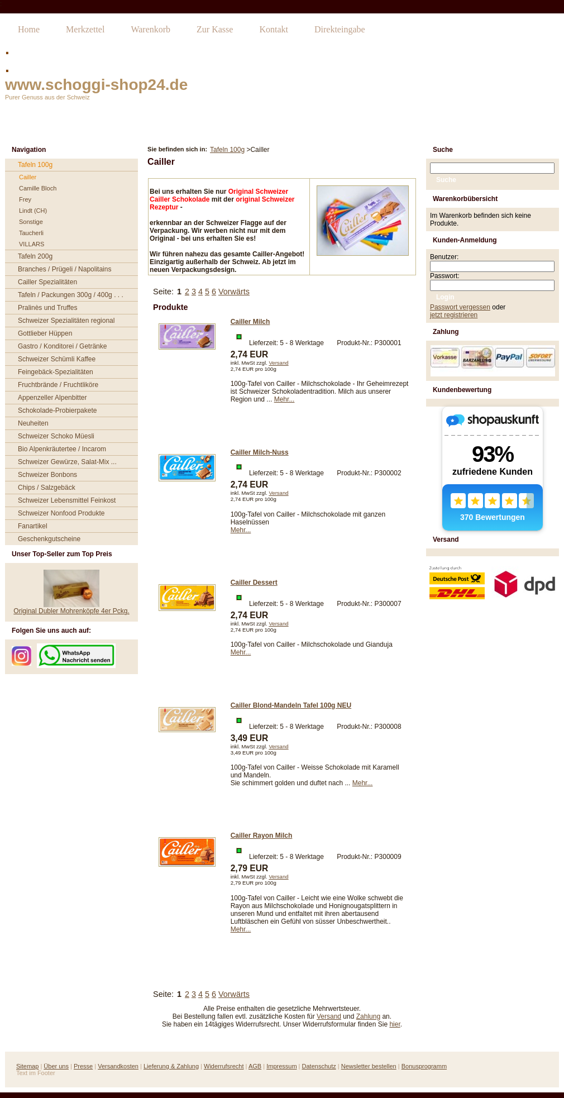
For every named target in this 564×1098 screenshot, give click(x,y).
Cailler (27, 177)
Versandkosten (118, 1066)
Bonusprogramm (424, 1066)
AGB (254, 1066)
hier (394, 1024)
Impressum (281, 1066)
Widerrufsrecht (224, 1066)
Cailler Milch (250, 322)
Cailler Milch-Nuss (260, 452)
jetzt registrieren (453, 315)
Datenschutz (319, 1066)
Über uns (56, 1066)
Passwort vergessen (460, 307)
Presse (83, 1066)
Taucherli (31, 233)
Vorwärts (234, 291)
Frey (25, 199)
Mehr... (284, 399)
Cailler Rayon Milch (262, 835)
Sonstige (31, 221)
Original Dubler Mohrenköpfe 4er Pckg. (71, 611)
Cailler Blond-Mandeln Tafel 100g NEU (291, 705)
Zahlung (368, 1016)
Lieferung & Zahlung (171, 1066)
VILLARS (31, 244)
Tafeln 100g (227, 150)
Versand (278, 363)
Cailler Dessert (254, 582)
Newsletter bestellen (368, 1066)
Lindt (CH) (33, 210)
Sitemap (27, 1066)
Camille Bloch (37, 188)
